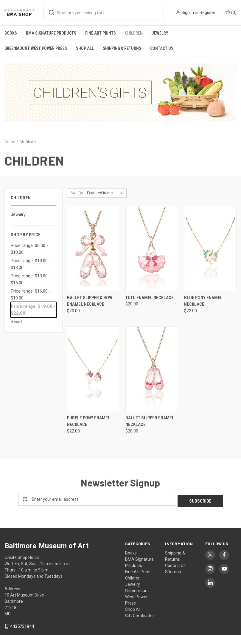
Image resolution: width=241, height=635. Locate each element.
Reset (16, 321)
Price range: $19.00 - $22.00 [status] (33, 310)
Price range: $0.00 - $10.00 (29, 249)
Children (134, 33)
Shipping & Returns (122, 48)
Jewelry (160, 33)
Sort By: (77, 193)
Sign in (187, 12)
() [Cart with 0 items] (231, 12)
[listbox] (106, 193)
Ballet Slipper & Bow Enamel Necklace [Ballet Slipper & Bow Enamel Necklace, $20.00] (89, 301)
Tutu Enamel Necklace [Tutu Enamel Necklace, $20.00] (149, 297)
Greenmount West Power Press (35, 48)
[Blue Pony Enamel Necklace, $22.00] (210, 248)
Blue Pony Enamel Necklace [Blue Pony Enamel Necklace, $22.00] (203, 301)
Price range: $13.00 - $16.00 (31, 279)
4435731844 (22, 624)
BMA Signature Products (51, 33)
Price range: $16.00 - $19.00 (31, 294)
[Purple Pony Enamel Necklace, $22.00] (93, 368)
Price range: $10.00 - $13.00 (31, 264)
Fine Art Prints (100, 33)
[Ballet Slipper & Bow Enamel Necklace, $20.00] (93, 248)
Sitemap (173, 570)
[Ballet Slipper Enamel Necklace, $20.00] (152, 368)
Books (10, 33)
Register (207, 12)
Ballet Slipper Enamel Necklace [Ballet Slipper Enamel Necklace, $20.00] (149, 421)
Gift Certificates (140, 613)
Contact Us (161, 48)
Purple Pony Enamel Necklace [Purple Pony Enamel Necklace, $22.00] (88, 421)
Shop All (85, 48)
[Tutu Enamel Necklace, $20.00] (152, 248)
